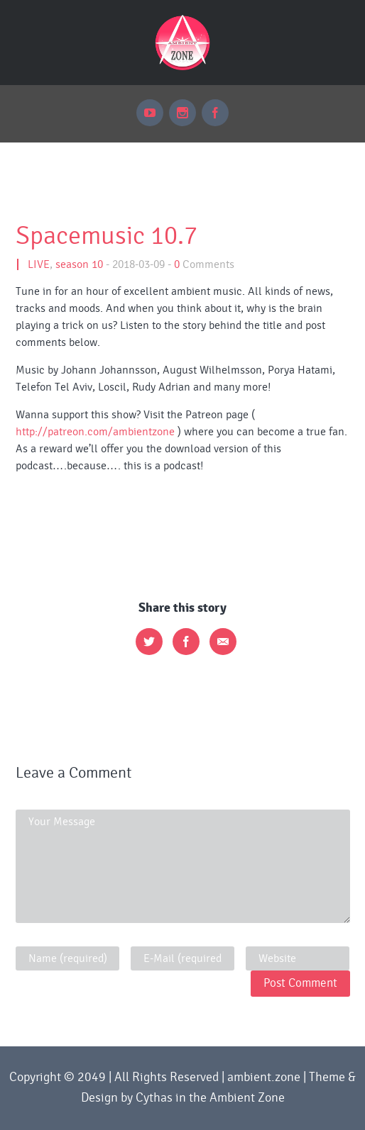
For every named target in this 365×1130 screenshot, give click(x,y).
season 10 (79, 264)
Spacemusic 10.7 (106, 236)
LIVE (39, 264)
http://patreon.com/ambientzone (95, 431)
